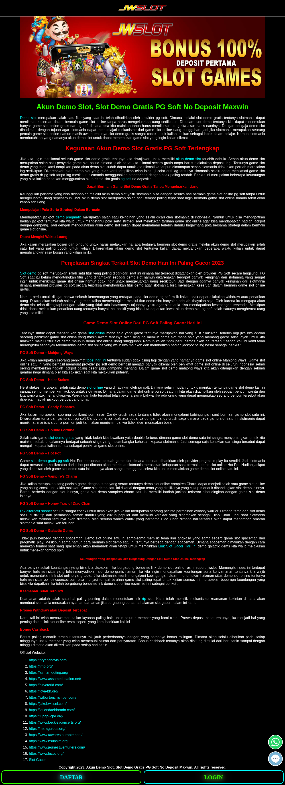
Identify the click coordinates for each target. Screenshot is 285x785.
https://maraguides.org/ (47, 729)
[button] (275, 758)
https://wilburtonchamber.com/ (52, 697)
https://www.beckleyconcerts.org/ (55, 722)
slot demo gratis (61, 438)
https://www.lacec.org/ (46, 753)
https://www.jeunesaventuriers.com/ (57, 747)
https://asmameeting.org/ (48, 672)
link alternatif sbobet (36, 511)
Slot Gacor (37, 760)
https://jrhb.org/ (41, 666)
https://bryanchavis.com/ (48, 660)
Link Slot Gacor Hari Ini (177, 546)
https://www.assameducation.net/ (55, 679)
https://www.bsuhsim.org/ (49, 741)
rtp (144, 599)
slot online (96, 333)
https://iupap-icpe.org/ (46, 716)
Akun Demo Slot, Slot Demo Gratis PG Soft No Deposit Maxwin (139, 767)
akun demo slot (188, 159)
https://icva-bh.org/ (43, 691)
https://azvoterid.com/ (46, 685)
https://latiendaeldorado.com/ (52, 710)
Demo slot (28, 118)
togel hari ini (96, 360)
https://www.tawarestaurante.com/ (55, 735)
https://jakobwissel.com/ (48, 704)
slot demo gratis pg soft (50, 461)
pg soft (126, 179)
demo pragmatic (68, 217)
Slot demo (28, 273)
